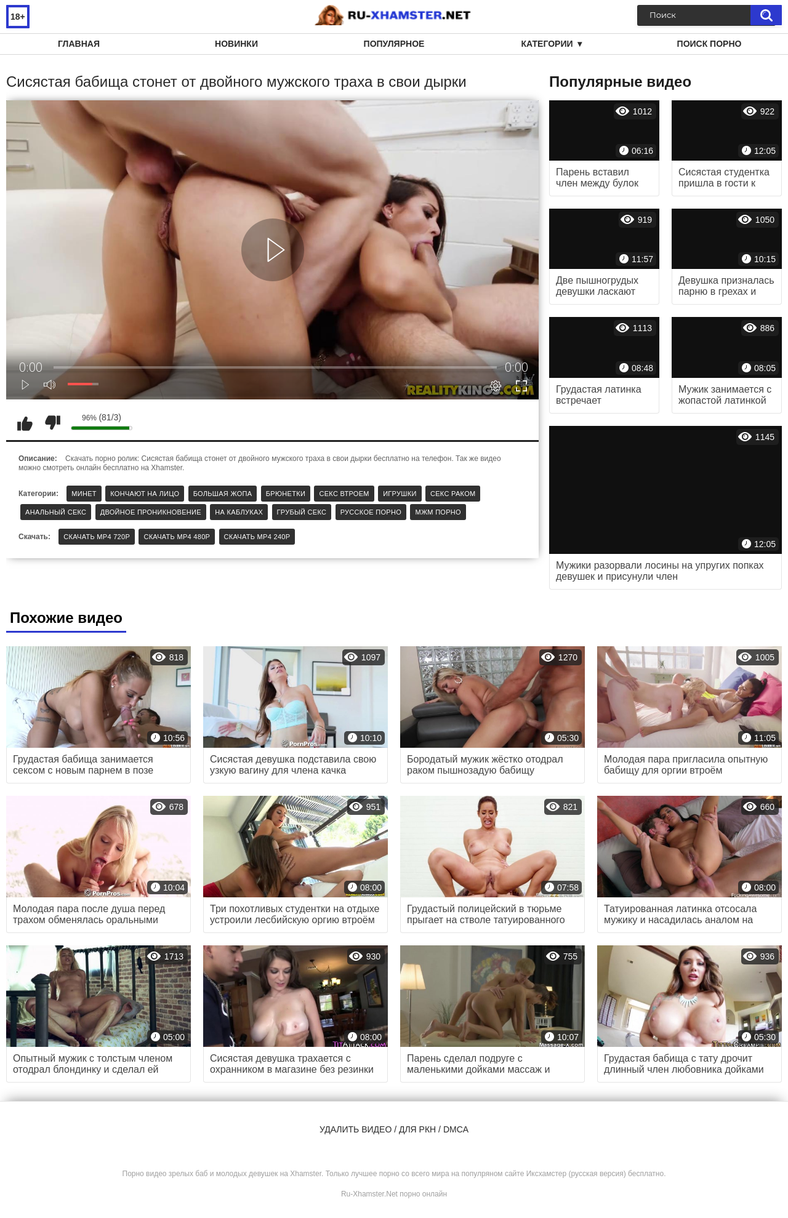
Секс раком (453, 493)
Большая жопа (222, 493)
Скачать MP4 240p (257, 536)
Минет (84, 493)
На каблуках (239, 512)
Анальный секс (55, 512)
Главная (79, 44)
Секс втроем (344, 493)
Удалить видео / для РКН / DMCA (394, 1129)
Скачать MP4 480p (176, 536)
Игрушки (399, 493)
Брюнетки (285, 493)
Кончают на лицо (144, 493)
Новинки (236, 44)
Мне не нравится (52, 423)
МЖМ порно (438, 512)
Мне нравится (24, 423)
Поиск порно (709, 44)
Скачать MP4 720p (96, 536)
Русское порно (370, 512)
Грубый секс (302, 512)
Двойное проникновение (150, 512)
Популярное (394, 44)
